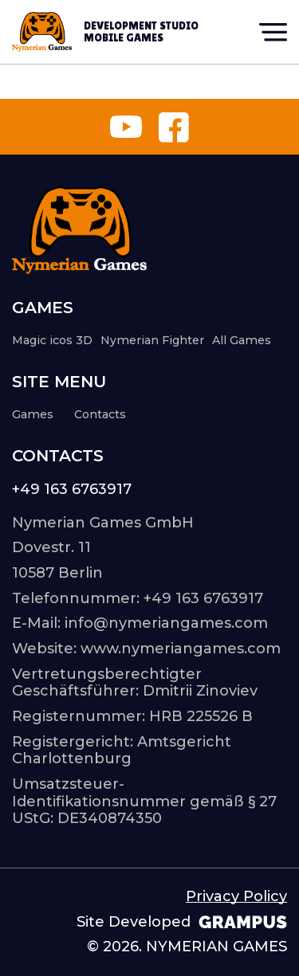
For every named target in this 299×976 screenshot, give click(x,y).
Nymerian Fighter (152, 340)
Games (39, 414)
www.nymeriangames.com (181, 648)
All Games (241, 340)
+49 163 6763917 (72, 489)
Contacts (100, 414)
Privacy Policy (236, 896)
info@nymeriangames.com (166, 623)
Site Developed (182, 922)
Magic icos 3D (52, 340)
